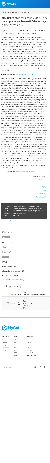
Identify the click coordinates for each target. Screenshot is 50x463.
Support (28, 342)
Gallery (4, 350)
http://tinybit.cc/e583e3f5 (25, 74)
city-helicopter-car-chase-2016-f (20, 10)
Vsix (15, 347)
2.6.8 (13, 303)
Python (15, 355)
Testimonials (5, 347)
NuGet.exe (42, 180)
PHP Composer (18, 353)
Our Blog (28, 345)
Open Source (29, 350)
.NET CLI (43, 183)
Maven (15, 350)
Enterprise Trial (30, 353)
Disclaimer (9, 367)
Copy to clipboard (8, 221)
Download (7, 275)
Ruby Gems (17, 358)
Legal (3, 367)
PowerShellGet (41, 197)
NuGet (15, 340)
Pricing (4, 345)
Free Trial (28, 347)
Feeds (8, 10)
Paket (44, 190)
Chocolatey (42, 193)
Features (4, 340)
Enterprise (4, 342)
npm (15, 342)
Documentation (30, 340)
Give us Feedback (31, 355)
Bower (15, 345)
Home (3, 10)
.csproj (44, 187)
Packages (32, 10)
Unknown (5, 257)
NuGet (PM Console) (39, 176)
